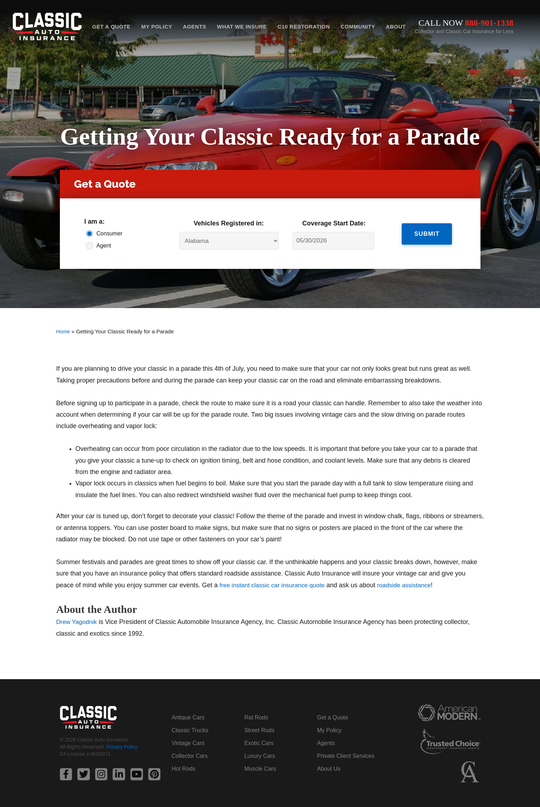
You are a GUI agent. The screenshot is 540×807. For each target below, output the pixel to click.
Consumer (110, 233)
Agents (194, 27)
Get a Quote (111, 27)
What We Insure (242, 27)
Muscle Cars (260, 768)
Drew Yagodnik (77, 621)
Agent (104, 246)
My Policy (156, 27)
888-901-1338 (489, 22)
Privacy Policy (121, 747)
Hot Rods (184, 768)
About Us (329, 768)
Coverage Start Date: (334, 223)
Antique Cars (188, 717)
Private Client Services (346, 756)
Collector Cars (190, 756)
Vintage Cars (188, 743)
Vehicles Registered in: (229, 223)
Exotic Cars (259, 743)
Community (358, 27)
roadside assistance (411, 585)
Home (63, 331)
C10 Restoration (304, 27)
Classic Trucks (190, 730)
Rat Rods (256, 717)
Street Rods (259, 730)
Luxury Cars (260, 756)
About (396, 27)
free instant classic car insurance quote (275, 585)
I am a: (94, 221)
